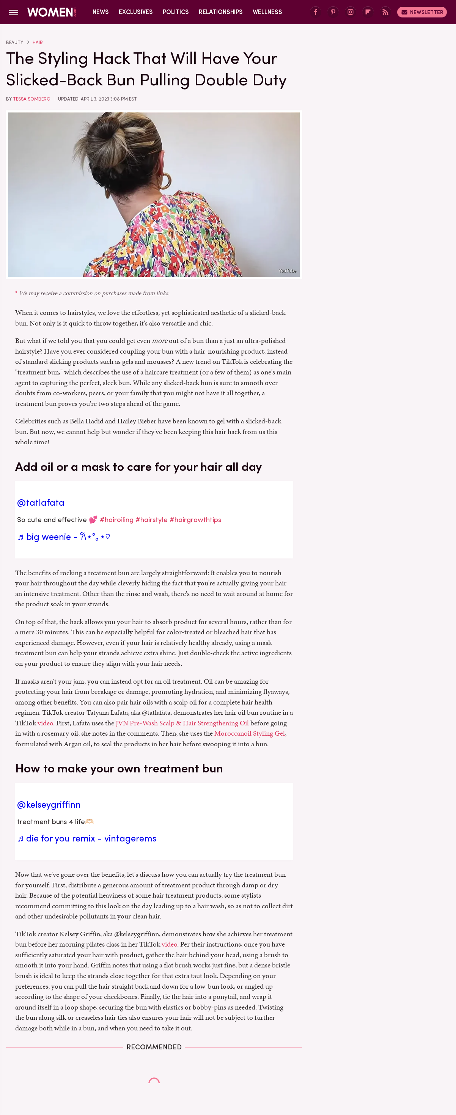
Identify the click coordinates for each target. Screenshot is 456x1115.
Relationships (221, 12)
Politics (176, 12)
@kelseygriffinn (49, 804)
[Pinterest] (333, 12)
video (45, 723)
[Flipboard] (368, 12)
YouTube (287, 271)
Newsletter (422, 12)
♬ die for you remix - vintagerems (86, 838)
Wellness (267, 12)
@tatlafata (40, 502)
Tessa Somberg (31, 99)
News (101, 12)
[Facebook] (315, 12)
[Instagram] (350, 12)
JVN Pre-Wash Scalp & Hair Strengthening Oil (182, 723)
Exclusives (136, 12)
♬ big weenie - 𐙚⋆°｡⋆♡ (63, 537)
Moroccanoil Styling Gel (249, 733)
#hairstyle (151, 519)
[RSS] (385, 12)
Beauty (14, 42)
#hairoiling (117, 519)
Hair (38, 42)
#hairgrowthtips (195, 519)
